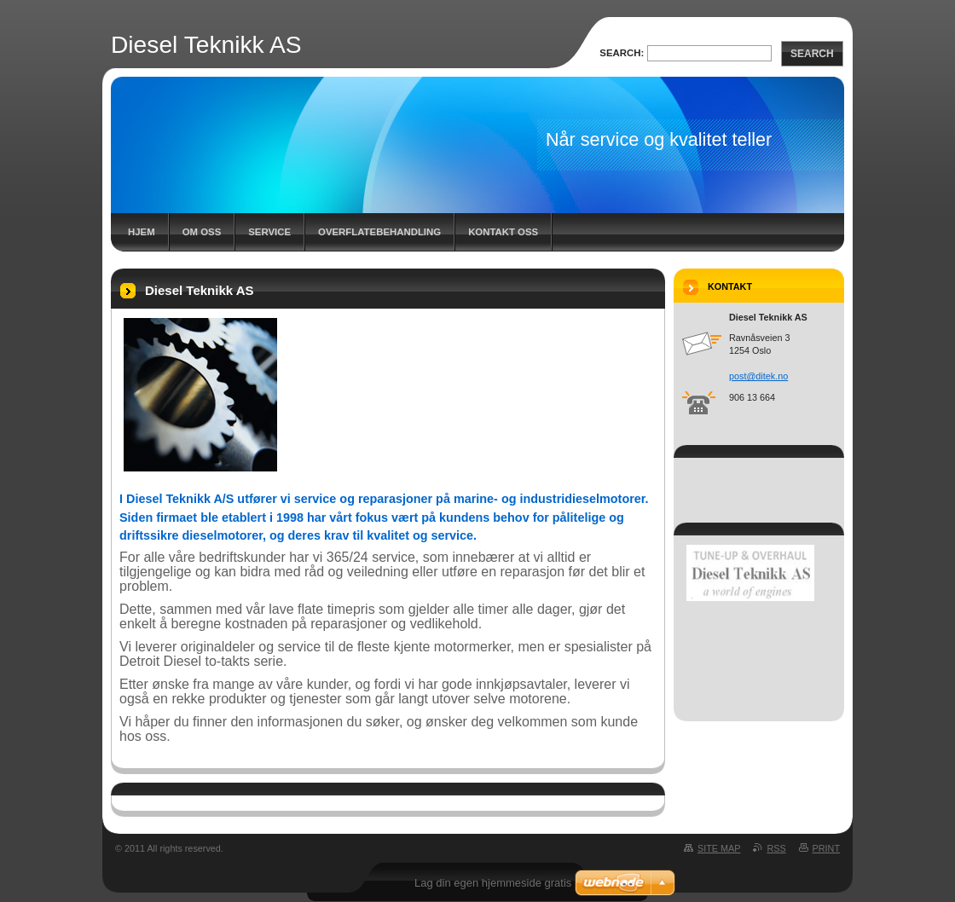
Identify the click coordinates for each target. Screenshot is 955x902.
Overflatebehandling (379, 232)
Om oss (202, 232)
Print (826, 848)
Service (269, 232)
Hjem (141, 232)
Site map (718, 848)
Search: (621, 53)
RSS (776, 848)
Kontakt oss (503, 232)
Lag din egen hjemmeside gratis (492, 882)
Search (812, 54)
